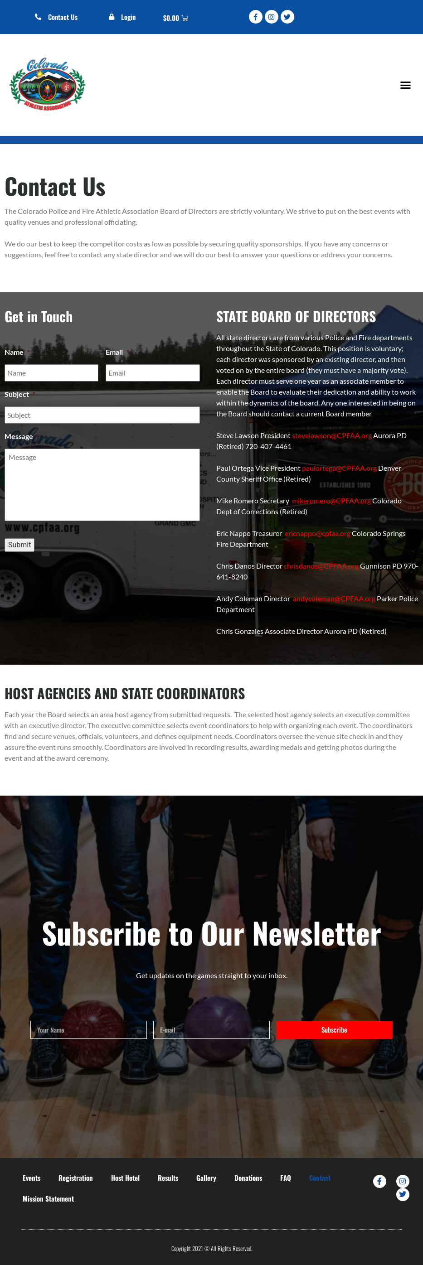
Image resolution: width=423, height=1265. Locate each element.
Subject (20, 394)
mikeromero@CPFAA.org (331, 500)
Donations (248, 1178)
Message (22, 436)
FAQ (285, 1178)
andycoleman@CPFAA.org (334, 598)
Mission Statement (48, 1198)
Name (17, 352)
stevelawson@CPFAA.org (332, 435)
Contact (320, 1178)
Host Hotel (125, 1178)
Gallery (206, 1178)
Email (117, 352)
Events (31, 1178)
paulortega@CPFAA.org (339, 468)
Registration (75, 1178)
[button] (405, 85)
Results (168, 1178)
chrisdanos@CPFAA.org (321, 565)
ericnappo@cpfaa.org (317, 533)
